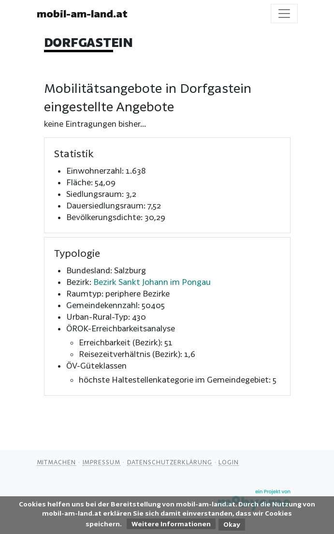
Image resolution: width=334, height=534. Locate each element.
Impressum (101, 462)
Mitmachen (56, 462)
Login (228, 462)
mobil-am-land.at (82, 13)
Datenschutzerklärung (169, 462)
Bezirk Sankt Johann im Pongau (152, 281)
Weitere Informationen (171, 524)
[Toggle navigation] (284, 13)
